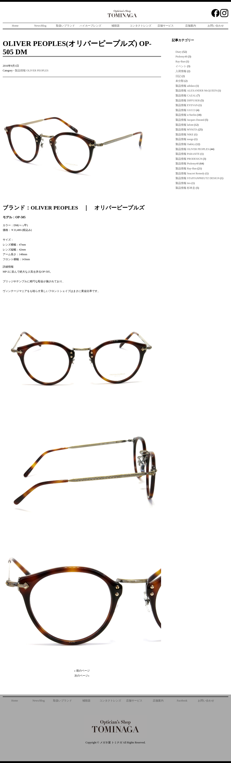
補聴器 (115, 25)
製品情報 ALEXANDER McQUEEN (196, 90)
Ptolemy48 (181, 56)
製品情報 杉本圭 (185, 187)
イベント (181, 66)
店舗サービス (165, 25)
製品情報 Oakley (185, 144)
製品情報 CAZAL (186, 95)
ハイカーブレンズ (90, 25)
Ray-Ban (180, 61)
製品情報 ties (183, 183)
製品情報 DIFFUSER (188, 100)
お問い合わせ (216, 25)
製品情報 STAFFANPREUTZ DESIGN (197, 178)
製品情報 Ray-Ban (186, 168)
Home (15, 25)
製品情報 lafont (184, 124)
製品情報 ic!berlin (186, 114)
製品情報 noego (185, 139)
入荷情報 (181, 71)
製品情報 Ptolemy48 (187, 163)
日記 (178, 76)
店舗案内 (190, 25)
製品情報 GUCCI (185, 110)
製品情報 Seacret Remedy (190, 173)
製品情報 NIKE (185, 134)
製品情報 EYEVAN (187, 105)
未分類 (180, 80)
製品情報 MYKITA (186, 129)
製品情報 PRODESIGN (189, 158)
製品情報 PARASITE (188, 153)
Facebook (182, 700)
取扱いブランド (65, 25)
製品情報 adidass (185, 85)
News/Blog (40, 25)
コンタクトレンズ (140, 25)
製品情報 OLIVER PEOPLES (32, 70)
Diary (179, 51)
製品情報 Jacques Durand (190, 119)
